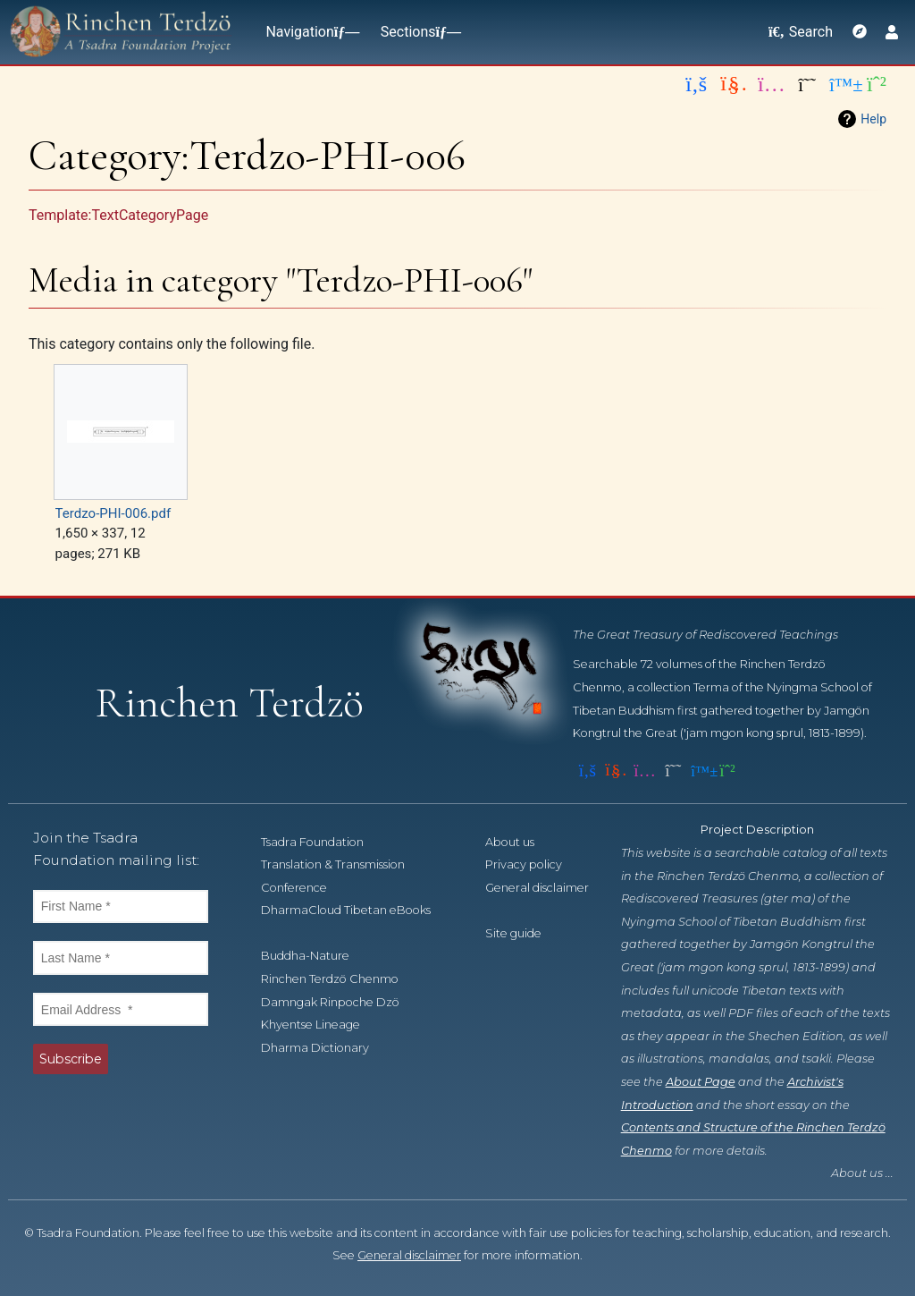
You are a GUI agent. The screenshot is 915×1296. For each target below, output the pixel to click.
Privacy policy (533, 864)
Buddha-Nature (315, 955)
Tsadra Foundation (322, 842)
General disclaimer (409, 1255)
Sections (417, 31)
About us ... (862, 1173)
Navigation (308, 31)
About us (519, 842)
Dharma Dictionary (325, 1048)
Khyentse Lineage (320, 1024)
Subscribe (70, 1059)
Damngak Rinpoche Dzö (340, 1002)
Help (873, 119)
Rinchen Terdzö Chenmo (339, 979)
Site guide (523, 933)
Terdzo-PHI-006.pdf (113, 513)
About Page (700, 1081)
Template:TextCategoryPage (118, 215)
